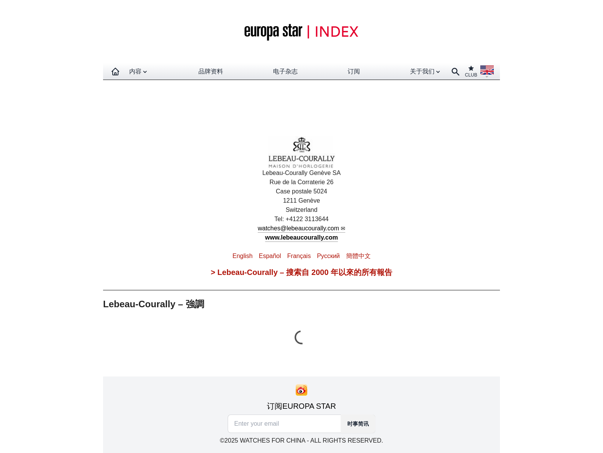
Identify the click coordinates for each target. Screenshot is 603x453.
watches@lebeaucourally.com (298, 228)
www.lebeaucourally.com (301, 237)
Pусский (328, 256)
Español (270, 256)
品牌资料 (210, 71)
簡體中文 (358, 256)
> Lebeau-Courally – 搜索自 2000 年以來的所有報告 (301, 272)
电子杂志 (285, 71)
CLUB (471, 71)
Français (299, 256)
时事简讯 (358, 424)
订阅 (354, 71)
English (242, 256)
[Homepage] (115, 71)
